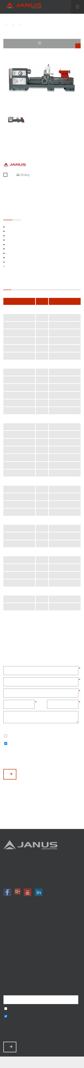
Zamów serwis (42, 957)
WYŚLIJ (11, 774)
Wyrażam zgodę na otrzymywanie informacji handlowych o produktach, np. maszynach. (5, 744)
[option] (42, 77)
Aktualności (42, 951)
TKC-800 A (22, 24)
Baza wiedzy (42, 963)
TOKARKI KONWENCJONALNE (9, 24)
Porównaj (7, 175)
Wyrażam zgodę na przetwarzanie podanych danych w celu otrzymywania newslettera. (5, 736)
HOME (4, 24)
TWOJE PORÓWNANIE (59, 45)
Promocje (42, 933)
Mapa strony (42, 975)
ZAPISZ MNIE (11, 1046)
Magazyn (42, 939)
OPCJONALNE (16, 215)
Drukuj (23, 175)
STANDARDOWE (7, 215)
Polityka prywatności (42, 969)
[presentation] (37, 758)
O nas (42, 945)
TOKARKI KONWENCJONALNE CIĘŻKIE (15, 24)
